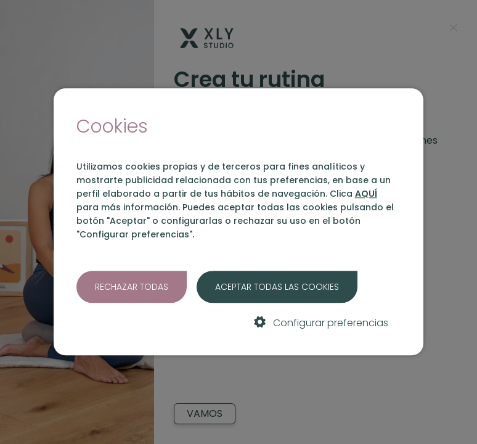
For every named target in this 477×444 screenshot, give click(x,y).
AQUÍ (366, 193)
